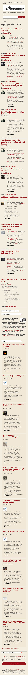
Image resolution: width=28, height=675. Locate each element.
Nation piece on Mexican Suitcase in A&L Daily (11, 225)
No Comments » (13, 53)
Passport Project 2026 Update (14, 376)
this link (21, 270)
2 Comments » (12, 81)
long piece (17, 232)
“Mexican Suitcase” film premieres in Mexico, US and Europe (13, 142)
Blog (7, 53)
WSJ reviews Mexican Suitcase (14, 197)
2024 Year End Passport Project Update (11, 501)
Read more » (10, 50)
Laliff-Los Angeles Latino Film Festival (15, 153)
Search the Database (14, 663)
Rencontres (16, 158)
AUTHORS (4, 21)
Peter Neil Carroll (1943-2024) (12, 560)
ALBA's (3, 656)
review (23, 203)
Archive (16, 2)
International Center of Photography (13, 238)
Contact (21, 2)
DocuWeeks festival (14, 119)
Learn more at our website (17, 329)
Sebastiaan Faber (6, 33)
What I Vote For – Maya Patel (13, 532)
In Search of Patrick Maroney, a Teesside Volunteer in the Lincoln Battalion (13, 469)
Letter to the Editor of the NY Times (13, 405)
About (4, 3)
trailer (8, 37)
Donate (4, 2)
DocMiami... (19, 76)
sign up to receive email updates (11, 330)
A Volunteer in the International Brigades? (11, 436)
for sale (16, 243)
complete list (19, 656)
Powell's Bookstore (20, 269)
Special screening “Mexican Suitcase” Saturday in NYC (12, 85)
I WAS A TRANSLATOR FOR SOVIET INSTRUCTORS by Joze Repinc (14, 622)
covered (7, 287)
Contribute (10, 2)
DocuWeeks (10, 96)
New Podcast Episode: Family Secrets (13, 345)
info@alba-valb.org (8, 335)
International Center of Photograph (13, 264)
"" (12, 97)
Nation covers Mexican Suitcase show (10, 252)
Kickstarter (13, 37)
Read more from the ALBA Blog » (10, 648)
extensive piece (11, 259)
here (15, 155)
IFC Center (11, 95)
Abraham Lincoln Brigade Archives (16, 669)
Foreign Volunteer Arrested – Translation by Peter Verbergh (13, 590)
